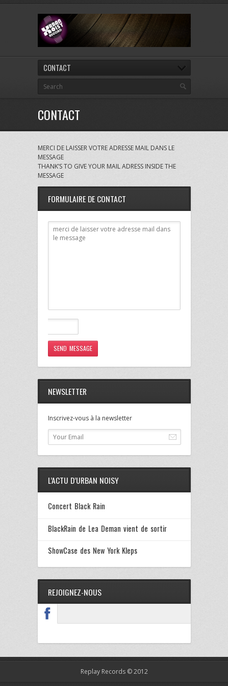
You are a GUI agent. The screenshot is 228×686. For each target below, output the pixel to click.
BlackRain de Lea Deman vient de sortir (107, 528)
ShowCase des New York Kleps (93, 550)
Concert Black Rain (76, 506)
